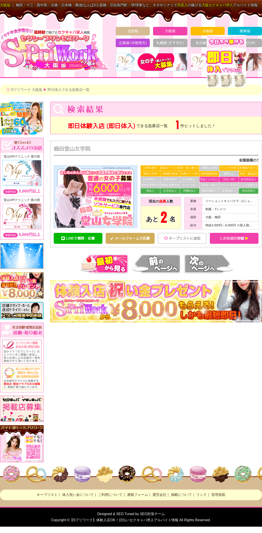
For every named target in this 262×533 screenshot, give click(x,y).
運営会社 (159, 495)
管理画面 (218, 495)
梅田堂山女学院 (72, 148)
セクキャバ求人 (217, 5)
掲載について (181, 495)
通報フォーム (137, 495)
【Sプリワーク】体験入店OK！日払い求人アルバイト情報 (124, 520)
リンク (201, 495)
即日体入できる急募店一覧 (69, 90)
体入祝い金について (78, 495)
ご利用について (110, 495)
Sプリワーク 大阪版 (26, 90)
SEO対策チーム (152, 514)
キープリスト (47, 495)
